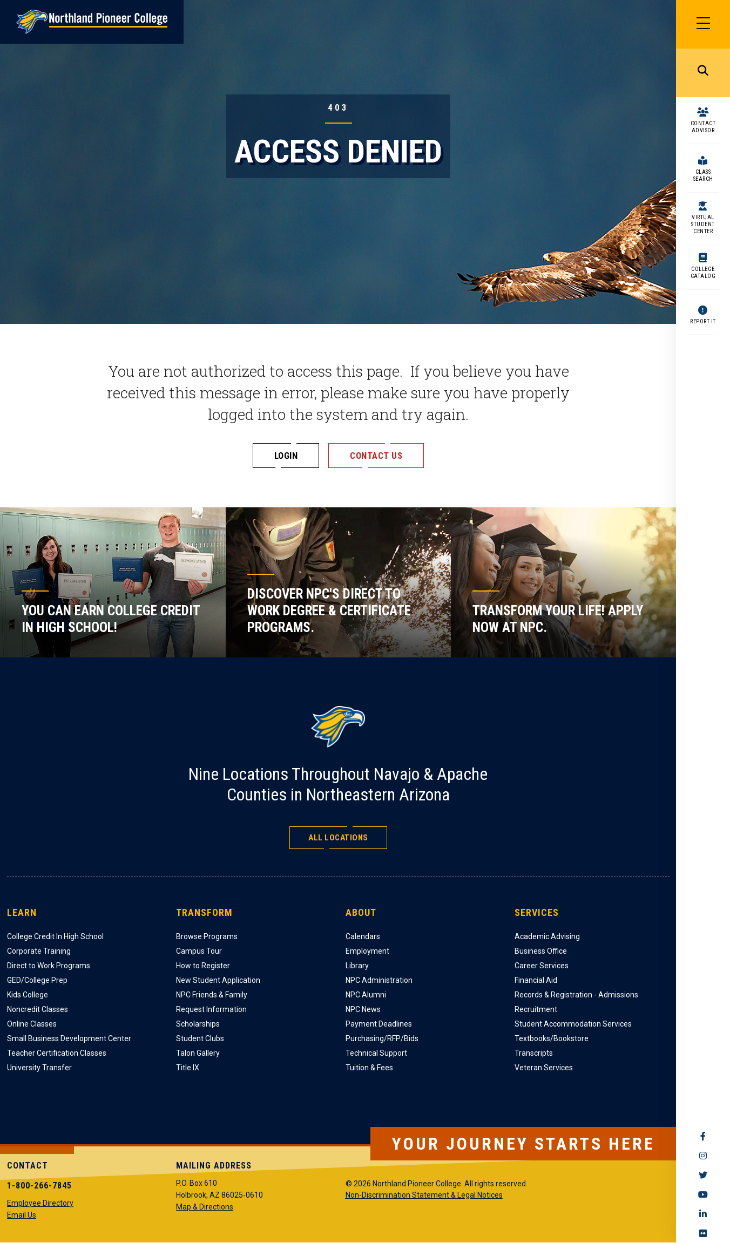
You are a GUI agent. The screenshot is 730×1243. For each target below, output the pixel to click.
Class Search (703, 175)
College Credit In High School (55, 936)
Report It (703, 321)
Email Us (21, 1215)
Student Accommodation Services (573, 1024)
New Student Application (218, 980)
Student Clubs (200, 1038)
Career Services (542, 965)
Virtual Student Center (703, 224)
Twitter (703, 1175)
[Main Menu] (703, 24)
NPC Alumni (366, 994)
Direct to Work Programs (48, 965)
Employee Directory (40, 1203)
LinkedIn (703, 1214)
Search (703, 73)
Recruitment (536, 1009)
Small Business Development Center (69, 1038)
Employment (367, 951)
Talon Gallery (198, 1053)
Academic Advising (547, 936)
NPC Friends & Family (211, 994)
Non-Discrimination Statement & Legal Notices (424, 1195)
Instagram (703, 1155)
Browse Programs (207, 936)
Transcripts (534, 1053)
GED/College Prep (37, 980)
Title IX (187, 1067)
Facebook (703, 1136)
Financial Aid (536, 980)
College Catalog (703, 273)
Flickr (703, 1233)
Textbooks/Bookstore (552, 1038)
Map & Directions (204, 1207)
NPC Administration (379, 980)
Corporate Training (39, 951)
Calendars (363, 936)
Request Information (211, 1009)
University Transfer (39, 1067)
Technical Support (376, 1053)
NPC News (363, 1009)
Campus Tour (199, 951)
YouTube (703, 1194)
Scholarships (198, 1024)
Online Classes (32, 1024)
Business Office (541, 951)
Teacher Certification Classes (56, 1053)
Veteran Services (544, 1067)
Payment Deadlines (379, 1024)
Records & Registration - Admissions (576, 994)
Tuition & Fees (369, 1067)
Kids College (27, 994)
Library (357, 965)
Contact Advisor (703, 127)
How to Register (203, 965)
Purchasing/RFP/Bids (382, 1038)
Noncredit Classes (37, 1009)
